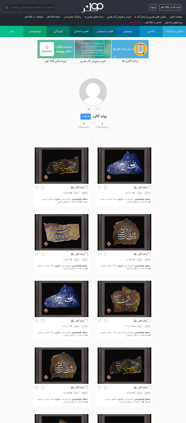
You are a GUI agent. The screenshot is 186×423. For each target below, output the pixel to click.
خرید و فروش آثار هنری (119, 17)
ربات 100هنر (135, 22)
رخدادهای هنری (94, 17)
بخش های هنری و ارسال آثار (150, 17)
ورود (153, 7)
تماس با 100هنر (153, 22)
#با (149, 202)
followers (83, 127)
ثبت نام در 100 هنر (170, 7)
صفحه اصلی (176, 17)
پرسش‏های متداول (173, 22)
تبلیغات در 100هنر (34, 17)
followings (102, 127)
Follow (86, 116)
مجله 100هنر (53, 17)
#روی (120, 199)
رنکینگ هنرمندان (72, 17)
